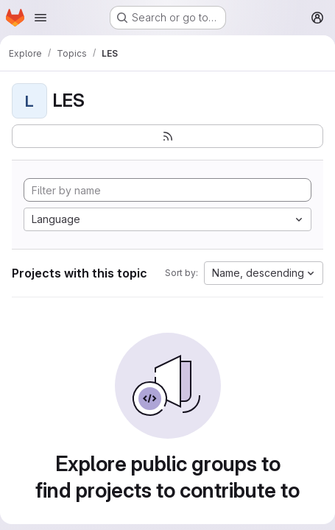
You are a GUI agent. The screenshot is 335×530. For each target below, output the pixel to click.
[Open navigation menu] (40, 17)
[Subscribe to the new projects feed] (167, 136)
